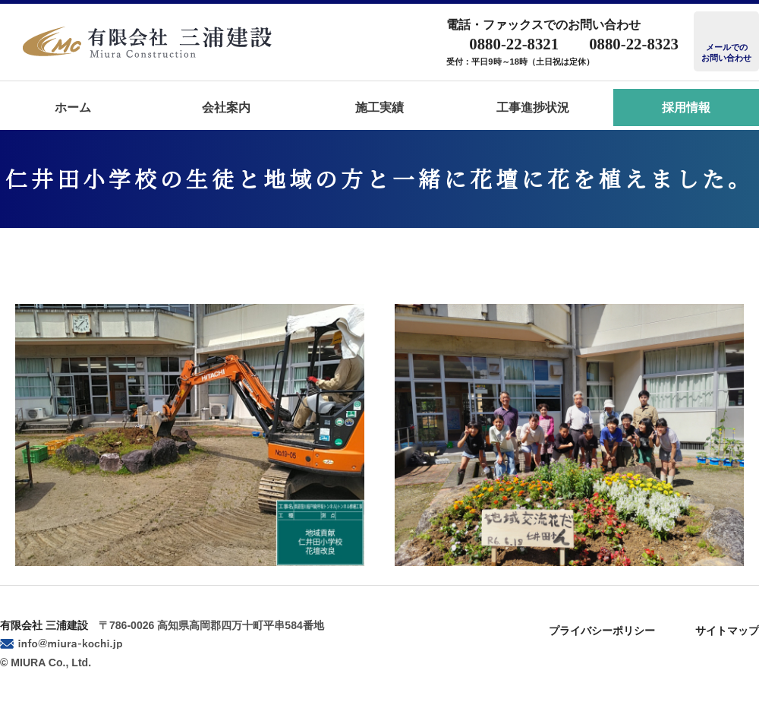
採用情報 (686, 107)
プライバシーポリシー (602, 631)
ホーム (73, 107)
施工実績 (379, 107)
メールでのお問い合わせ (726, 52)
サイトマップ (727, 631)
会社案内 (226, 107)
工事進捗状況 (532, 107)
